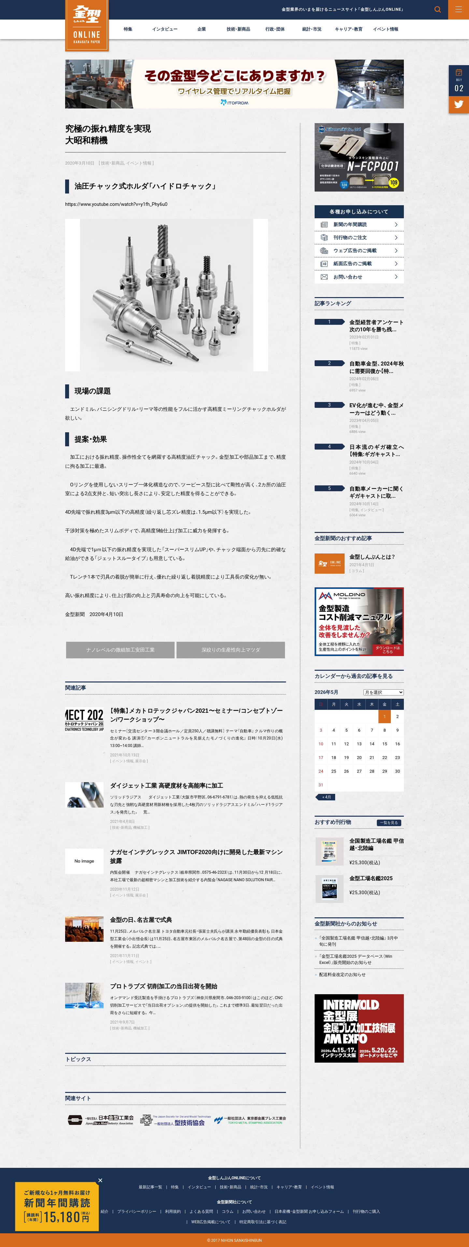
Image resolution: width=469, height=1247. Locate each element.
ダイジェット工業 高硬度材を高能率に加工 (166, 785)
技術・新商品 (238, 29)
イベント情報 (385, 29)
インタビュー (165, 29)
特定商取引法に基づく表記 (262, 1222)
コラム (356, 571)
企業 (201, 29)
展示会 (140, 761)
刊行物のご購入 (366, 1211)
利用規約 (173, 1211)
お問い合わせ (348, 277)
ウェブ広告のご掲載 (355, 250)
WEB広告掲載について (211, 1222)
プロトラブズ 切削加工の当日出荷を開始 (163, 986)
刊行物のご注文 (350, 237)
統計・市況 (311, 29)
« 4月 (326, 797)
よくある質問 (201, 1211)
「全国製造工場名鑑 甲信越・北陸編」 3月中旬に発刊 (358, 941)
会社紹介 (100, 1211)
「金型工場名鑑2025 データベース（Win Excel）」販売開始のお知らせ (355, 959)
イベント (142, 962)
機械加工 (140, 827)
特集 (128, 29)
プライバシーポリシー (136, 1211)
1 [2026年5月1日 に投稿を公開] (385, 716)
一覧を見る (389, 823)
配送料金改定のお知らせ (342, 974)
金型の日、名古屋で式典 (141, 920)
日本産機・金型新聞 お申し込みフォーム (309, 1211)
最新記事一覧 (150, 1187)
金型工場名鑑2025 (371, 878)
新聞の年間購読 (350, 224)
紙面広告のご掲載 (353, 263)
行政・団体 (275, 29)
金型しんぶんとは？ (372, 557)
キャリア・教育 (348, 29)
